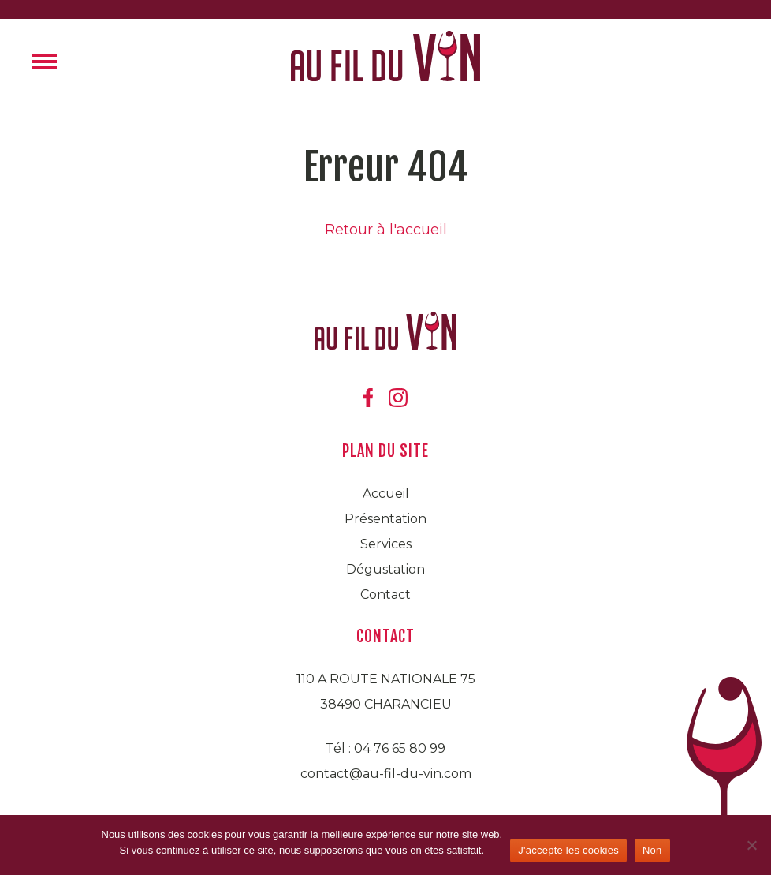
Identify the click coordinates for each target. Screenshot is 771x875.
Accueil (386, 493)
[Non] (751, 845)
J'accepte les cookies (568, 850)
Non (652, 850)
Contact (385, 594)
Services (386, 544)
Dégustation (385, 569)
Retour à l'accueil (386, 229)
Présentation (385, 518)
